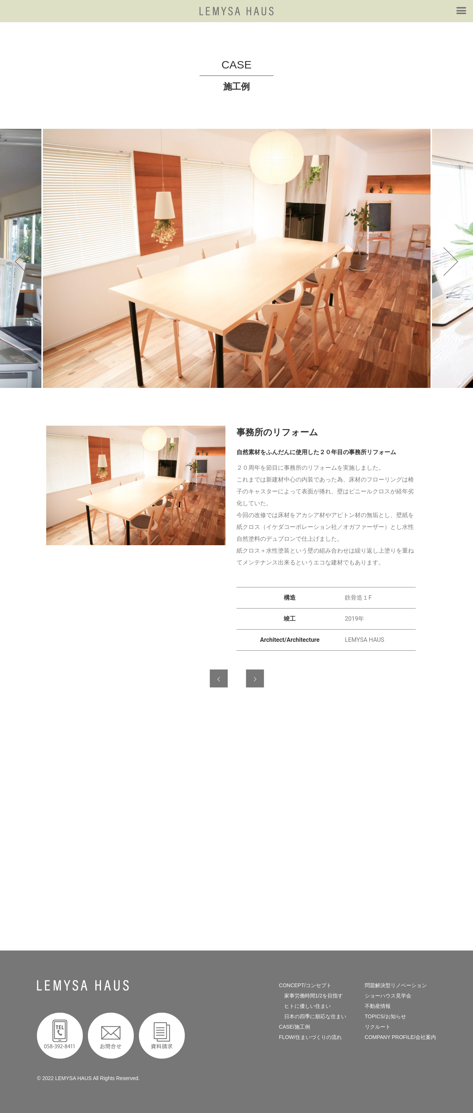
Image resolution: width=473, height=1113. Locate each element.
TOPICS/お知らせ (385, 1016)
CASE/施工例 (294, 1027)
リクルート (378, 1027)
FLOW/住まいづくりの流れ (310, 1037)
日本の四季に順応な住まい (312, 1016)
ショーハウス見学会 (388, 996)
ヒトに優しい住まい (305, 1006)
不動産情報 (378, 1006)
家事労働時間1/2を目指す (311, 996)
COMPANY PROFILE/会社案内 (400, 1037)
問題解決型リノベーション (396, 985)
